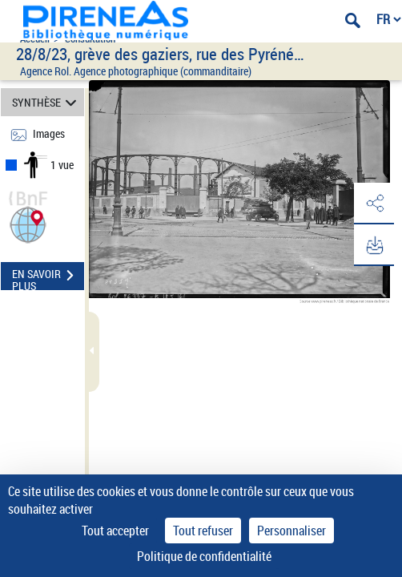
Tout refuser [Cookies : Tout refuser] (203, 530)
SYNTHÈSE (46, 102)
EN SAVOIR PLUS (48, 277)
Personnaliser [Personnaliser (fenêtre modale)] (291, 530)
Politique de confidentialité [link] (204, 556)
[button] (28, 223)
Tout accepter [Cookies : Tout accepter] (115, 530)
